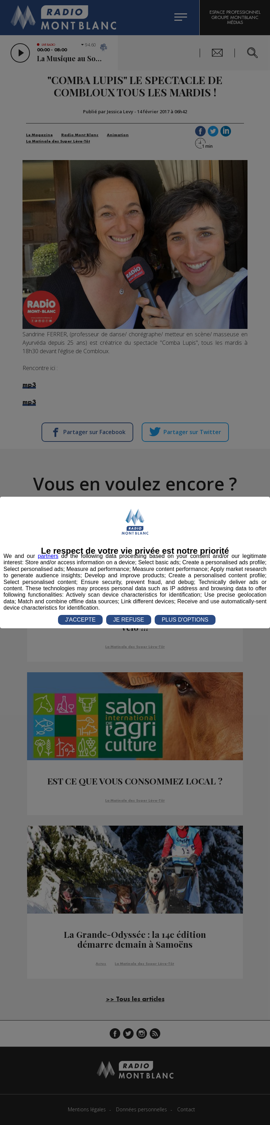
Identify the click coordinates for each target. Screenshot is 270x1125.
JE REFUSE (128, 620)
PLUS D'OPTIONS (185, 620)
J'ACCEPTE (80, 620)
